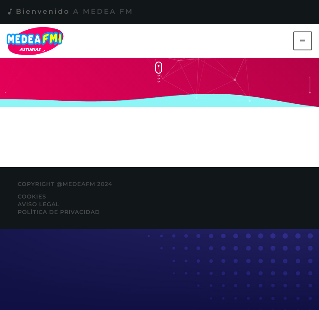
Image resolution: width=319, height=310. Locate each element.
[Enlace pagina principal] (36, 41)
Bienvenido (69, 11)
